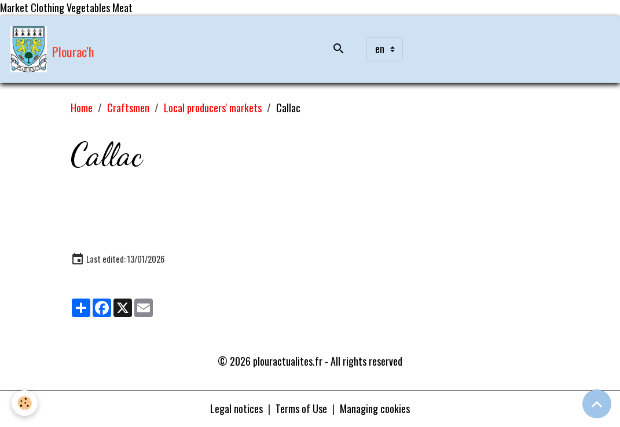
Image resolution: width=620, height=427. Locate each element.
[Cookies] (25, 403)
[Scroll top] (596, 403)
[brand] (52, 49)
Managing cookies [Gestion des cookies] (375, 408)
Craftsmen (128, 107)
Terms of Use (301, 408)
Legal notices (236, 408)
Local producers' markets (213, 107)
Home (82, 107)
